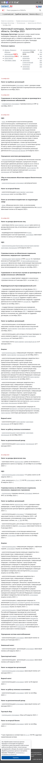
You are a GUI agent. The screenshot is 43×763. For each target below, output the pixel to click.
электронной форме (19, 151)
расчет (26, 225)
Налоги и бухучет (35, 14)
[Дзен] (4, 2)
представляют (21, 144)
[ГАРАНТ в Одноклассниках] (15, 2)
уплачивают (20, 85)
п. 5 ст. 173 (18, 480)
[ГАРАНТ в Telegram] (10, 2)
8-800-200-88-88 (37, 759)
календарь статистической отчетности (28, 62)
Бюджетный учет (8, 14)
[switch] (3, 10)
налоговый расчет (30, 342)
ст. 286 (20, 520)
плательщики (6, 259)
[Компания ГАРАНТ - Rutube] (18, 2)
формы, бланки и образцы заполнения (10, 52)
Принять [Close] (16, 758)
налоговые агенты (22, 246)
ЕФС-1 (37, 280)
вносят (39, 207)
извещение (21, 627)
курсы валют (9, 58)
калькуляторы (9, 56)
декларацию (21, 355)
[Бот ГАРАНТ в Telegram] (12, 2)
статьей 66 (15, 297)
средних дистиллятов (32, 409)
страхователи (6, 104)
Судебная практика (21, 14)
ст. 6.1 (28, 735)
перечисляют (19, 462)
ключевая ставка (10, 60)
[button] (37, 2)
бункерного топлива (16, 409)
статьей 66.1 (27, 302)
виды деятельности (30, 309)
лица (3, 122)
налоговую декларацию (9, 248)
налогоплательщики (9, 160)
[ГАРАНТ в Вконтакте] (2, 2)
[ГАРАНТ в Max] (7, 2)
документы (34, 618)
